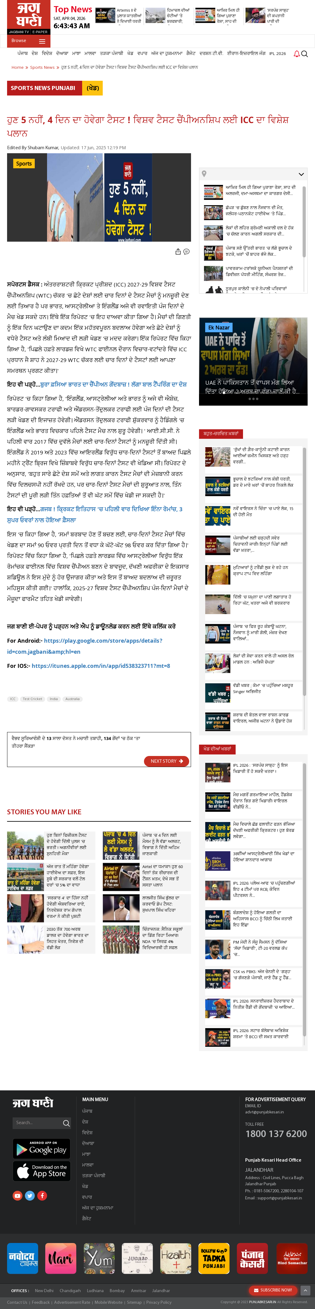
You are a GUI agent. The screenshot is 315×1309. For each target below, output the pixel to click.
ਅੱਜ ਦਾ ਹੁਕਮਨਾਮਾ (166, 54)
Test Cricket (32, 699)
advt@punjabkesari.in (264, 1112)
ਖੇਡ (130, 54)
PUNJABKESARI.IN (262, 1302)
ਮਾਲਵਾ (90, 54)
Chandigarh (70, 1291)
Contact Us (17, 1302)
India (54, 699)
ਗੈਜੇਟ (191, 54)
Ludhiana (95, 1291)
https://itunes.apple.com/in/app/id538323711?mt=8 (101, 667)
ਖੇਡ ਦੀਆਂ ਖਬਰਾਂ (217, 749)
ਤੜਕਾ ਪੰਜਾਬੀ (111, 54)
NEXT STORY (167, 761)
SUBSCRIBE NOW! (273, 1290)
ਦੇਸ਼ (35, 54)
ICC (12, 699)
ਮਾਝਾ (76, 54)
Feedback (41, 1302)
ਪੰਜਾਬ (23, 54)
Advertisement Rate (72, 1302)
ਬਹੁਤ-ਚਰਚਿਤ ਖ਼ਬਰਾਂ (221, 434)
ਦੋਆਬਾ (62, 54)
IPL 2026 (277, 54)
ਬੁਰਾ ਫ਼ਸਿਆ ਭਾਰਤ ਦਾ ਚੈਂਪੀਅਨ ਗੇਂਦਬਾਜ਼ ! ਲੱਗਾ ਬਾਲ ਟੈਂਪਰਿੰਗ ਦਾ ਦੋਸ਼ (113, 385)
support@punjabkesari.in (279, 1198)
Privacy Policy (159, 1302)
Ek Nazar (218, 328)
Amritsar (138, 1291)
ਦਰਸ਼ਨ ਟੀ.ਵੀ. (211, 54)
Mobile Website (108, 1302)
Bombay (117, 1291)
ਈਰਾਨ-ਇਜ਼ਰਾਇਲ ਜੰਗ (246, 54)
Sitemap (134, 1302)
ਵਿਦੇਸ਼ (47, 54)
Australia (73, 699)
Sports (24, 164)
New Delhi (44, 1291)
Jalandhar (161, 1291)
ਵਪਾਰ (142, 54)
